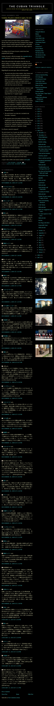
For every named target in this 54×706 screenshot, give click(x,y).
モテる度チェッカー (8, 305)
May (40, 242)
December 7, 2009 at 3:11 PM (11, 316)
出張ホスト (6, 589)
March (40, 247)
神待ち (5, 541)
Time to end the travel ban (44, 158)
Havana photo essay (43, 175)
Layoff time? (41, 182)
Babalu (37, 34)
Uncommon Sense (39, 57)
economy (17, 164)
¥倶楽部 (5, 320)
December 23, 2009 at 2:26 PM (12, 549)
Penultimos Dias (39, 50)
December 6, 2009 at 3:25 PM (11, 302)
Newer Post (4, 694)
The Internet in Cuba (40, 55)
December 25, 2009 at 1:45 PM (12, 585)
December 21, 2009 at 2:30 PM (12, 523)
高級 (4, 352)
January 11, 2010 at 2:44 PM (11, 619)
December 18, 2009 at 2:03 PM (12, 476)
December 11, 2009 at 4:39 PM (12, 382)
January (41, 252)
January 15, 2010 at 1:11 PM (11, 687)
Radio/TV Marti (39, 101)
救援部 (5, 432)
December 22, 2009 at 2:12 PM (12, 537)
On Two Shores (39, 48)
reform (23, 164)
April (40, 245)
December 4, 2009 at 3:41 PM (11, 271)
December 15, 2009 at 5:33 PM (12, 442)
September (41, 233)
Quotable (40, 178)
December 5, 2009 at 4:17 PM (11, 285)
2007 (38, 257)
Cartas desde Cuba (39, 38)
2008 (38, 255)
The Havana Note (39, 52)
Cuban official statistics (41, 83)
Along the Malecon (40, 31)
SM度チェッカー (7, 511)
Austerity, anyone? (42, 155)
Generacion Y (38, 46)
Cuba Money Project (40, 42)
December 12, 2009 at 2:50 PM (12, 398)
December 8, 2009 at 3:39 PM (11, 332)
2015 (38, 116)
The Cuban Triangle (27, 6)
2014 (38, 118)
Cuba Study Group (39, 81)
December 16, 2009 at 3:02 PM (12, 457)
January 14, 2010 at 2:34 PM (11, 666)
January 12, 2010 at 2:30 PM (11, 637)
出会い (5, 607)
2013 (38, 121)
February (41, 249)
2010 (38, 128)
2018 (38, 111)
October (41, 230)
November (41, 135)
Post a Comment (6, 691)
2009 (38, 130)
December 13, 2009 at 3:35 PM (12, 414)
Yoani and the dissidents (44, 153)
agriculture (10, 164)
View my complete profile (43, 67)
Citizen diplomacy (42, 137)
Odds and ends (42, 139)
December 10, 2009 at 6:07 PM (12, 362)
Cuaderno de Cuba (39, 40)
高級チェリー (7, 243)
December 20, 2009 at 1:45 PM (12, 507)
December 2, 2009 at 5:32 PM (11, 239)
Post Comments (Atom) (14, 697)
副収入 (5, 275)
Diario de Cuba (39, 85)
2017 (38, 113)
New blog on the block (43, 222)
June (40, 240)
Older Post (30, 694)
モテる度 (5, 418)
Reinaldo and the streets (44, 146)
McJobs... (40, 220)
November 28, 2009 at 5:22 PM (12, 182)
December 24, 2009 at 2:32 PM (12, 563)
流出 (4, 480)
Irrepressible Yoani (43, 225)
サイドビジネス (7, 186)
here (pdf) (27, 159)
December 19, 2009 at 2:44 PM (12, 491)
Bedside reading (42, 142)
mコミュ (5, 641)
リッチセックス (7, 527)
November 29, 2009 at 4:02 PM (12, 197)
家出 (4, 213)
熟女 (4, 623)
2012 (38, 123)
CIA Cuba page (39, 77)
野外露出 (5, 336)
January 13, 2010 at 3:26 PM (11, 651)
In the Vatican (41, 205)
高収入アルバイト (8, 229)
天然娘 (5, 655)
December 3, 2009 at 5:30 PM (11, 255)
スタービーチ (7, 289)
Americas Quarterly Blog (41, 75)
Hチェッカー (6, 200)
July (40, 237)
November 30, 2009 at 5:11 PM (12, 209)
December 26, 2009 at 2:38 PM (12, 603)
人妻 (4, 172)
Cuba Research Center (40, 79)
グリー (5, 494)
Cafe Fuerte (38, 36)
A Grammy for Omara (43, 191)
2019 (38, 109)
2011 (38, 125)
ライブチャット (7, 386)
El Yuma (37, 44)
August (40, 235)
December (41, 132)
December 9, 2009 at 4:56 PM (11, 348)
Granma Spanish (39, 91)
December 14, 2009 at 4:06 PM (12, 428)
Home (17, 694)
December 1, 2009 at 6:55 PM (11, 225)
